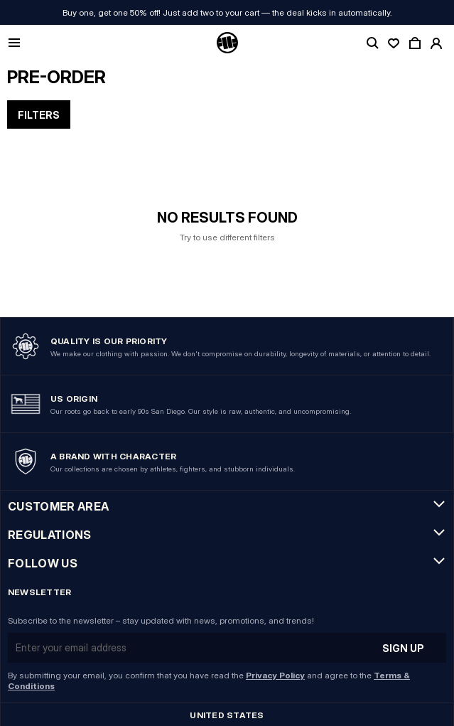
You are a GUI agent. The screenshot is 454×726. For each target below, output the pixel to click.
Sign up (403, 648)
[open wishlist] (393, 43)
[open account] (436, 43)
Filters (39, 115)
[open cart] (415, 43)
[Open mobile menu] (14, 44)
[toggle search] (372, 43)
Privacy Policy (275, 675)
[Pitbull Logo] (227, 43)
